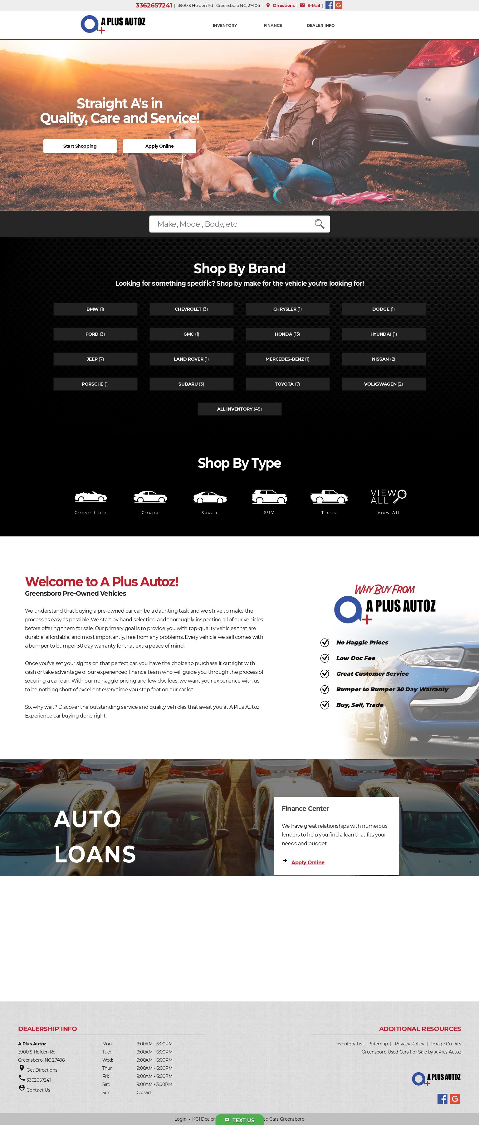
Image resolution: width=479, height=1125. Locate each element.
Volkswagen (380, 384)
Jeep (92, 359)
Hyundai (381, 334)
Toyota (284, 384)
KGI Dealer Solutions (214, 1119)
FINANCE (273, 25)
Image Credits (446, 1044)
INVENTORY (225, 25)
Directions (280, 5)
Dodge (380, 309)
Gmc (188, 334)
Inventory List (349, 1044)
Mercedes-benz (285, 359)
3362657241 (154, 5)
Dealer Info (321, 25)
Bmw (92, 309)
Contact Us (38, 1090)
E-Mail (310, 5)
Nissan (380, 359)
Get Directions (42, 1070)
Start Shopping (79, 146)
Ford (92, 334)
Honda (283, 334)
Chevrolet (188, 309)
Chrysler (284, 309)
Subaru (188, 384)
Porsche (92, 384)
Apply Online (159, 146)
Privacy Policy (409, 1044)
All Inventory (234, 409)
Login (180, 1119)
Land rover (188, 359)
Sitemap (379, 1044)
